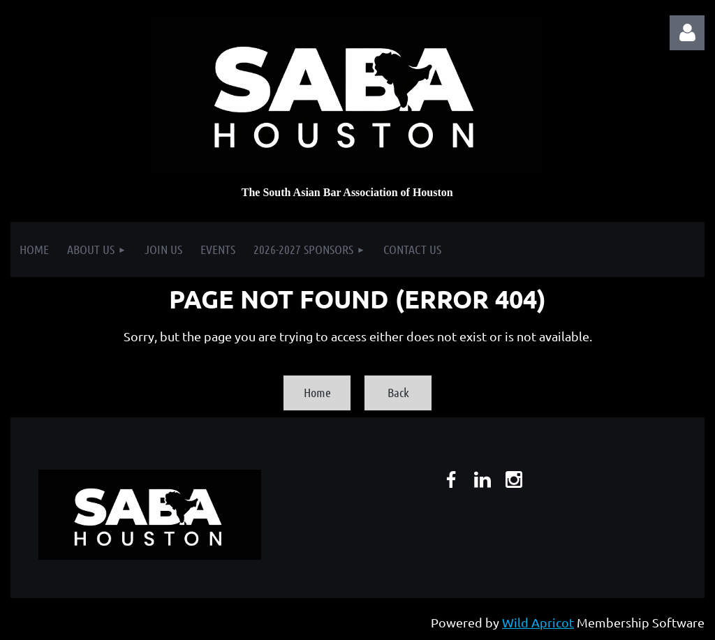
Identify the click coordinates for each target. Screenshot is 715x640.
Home (317, 392)
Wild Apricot (538, 622)
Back (398, 392)
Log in (687, 32)
